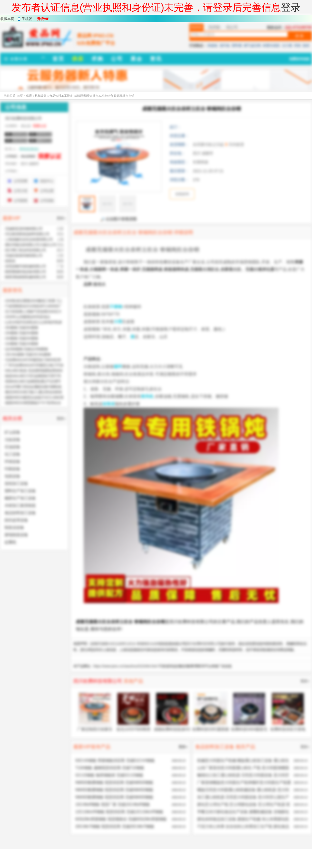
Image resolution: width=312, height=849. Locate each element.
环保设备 (12, 461)
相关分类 (12, 418)
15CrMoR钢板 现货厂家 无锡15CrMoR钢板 (112, 804)
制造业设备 (14, 527)
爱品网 (86, 650)
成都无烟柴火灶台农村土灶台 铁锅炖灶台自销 (126, 644)
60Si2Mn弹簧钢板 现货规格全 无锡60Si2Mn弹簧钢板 (121, 819)
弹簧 (297, 45)
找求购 (214, 27)
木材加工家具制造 (20, 505)
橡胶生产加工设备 (20, 498)
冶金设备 (12, 439)
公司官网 (20, 181)
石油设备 (12, 447)
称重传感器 (271, 45)
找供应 (196, 27)
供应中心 (47, 181)
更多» (305, 681)
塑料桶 (237, 45)
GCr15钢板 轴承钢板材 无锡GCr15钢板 (109, 775)
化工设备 (12, 454)
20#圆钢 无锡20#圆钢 (21, 338)
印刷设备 (12, 469)
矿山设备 (12, 432)
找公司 (232, 27)
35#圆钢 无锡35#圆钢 (21, 327)
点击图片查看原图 (119, 219)
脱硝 (305, 45)
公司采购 (47, 200)
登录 (291, 7)
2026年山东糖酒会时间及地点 (27, 317)
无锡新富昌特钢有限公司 (24, 229)
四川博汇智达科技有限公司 (25, 250)
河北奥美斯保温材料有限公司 (27, 234)
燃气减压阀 (252, 45)
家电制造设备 (16, 535)
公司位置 (47, 191)
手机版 (27, 19)
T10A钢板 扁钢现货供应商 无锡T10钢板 (109, 768)
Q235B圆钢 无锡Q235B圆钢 (26, 349)
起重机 (10, 542)
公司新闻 (20, 200)
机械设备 (41, 95)
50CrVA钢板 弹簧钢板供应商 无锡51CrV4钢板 (115, 760)
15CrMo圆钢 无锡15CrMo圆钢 (28, 354)
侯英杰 (10, 261)
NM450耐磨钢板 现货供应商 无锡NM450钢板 (114, 790)
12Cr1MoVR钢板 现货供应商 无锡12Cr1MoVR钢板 (119, 812)
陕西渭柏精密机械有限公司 (25, 277)
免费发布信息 (299, 59)
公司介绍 (20, 191)
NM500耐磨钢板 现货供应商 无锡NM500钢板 (114, 782)
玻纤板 (225, 45)
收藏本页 (7, 19)
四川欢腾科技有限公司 (203, 644)
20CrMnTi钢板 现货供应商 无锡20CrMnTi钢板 (114, 826)
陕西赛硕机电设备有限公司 (25, 272)
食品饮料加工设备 (61, 95)
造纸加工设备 (16, 483)
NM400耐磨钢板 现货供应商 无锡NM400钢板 (114, 797)
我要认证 (40, 126)
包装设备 (12, 476)
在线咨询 (182, 194)
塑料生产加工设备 (20, 491)
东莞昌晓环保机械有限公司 (25, 266)
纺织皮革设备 (16, 520)
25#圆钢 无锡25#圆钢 (21, 333)
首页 (20, 95)
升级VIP (43, 19)
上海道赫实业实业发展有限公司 (29, 239)
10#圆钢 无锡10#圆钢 (21, 344)
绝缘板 (212, 45)
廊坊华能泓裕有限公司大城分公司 (30, 245)
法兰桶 (287, 45)
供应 (29, 95)
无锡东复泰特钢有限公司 (24, 255)
